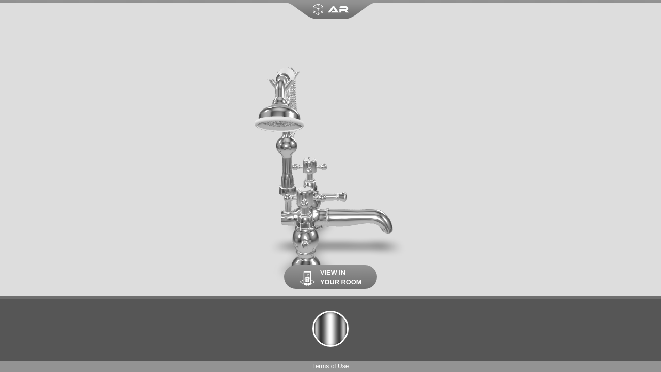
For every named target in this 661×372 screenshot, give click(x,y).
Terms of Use (330, 366)
